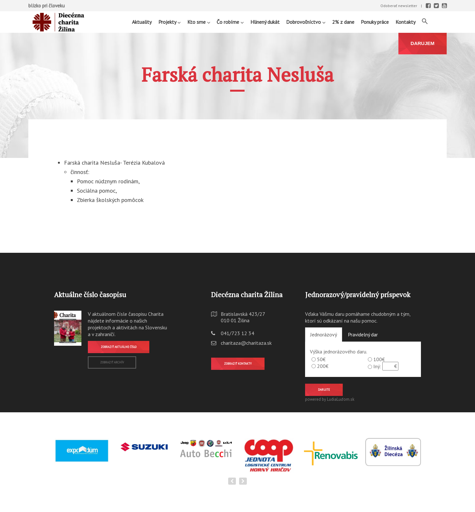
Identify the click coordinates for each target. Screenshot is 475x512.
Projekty (169, 21)
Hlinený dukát (265, 22)
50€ (321, 359)
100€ (379, 359)
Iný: (377, 366)
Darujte (324, 389)
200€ (323, 366)
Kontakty (405, 22)
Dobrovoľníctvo (305, 21)
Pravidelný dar (363, 334)
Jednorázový (323, 334)
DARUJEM (422, 43)
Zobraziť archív (112, 362)
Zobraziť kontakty (238, 363)
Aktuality (142, 22)
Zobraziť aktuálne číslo (118, 347)
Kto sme (198, 21)
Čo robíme (230, 21)
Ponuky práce (375, 22)
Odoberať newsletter (398, 5)
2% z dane (343, 22)
